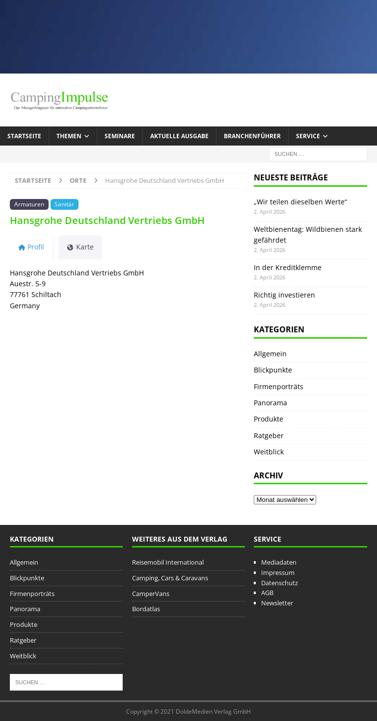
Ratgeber (269, 435)
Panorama (270, 402)
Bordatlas (146, 608)
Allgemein (270, 353)
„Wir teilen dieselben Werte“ (300, 201)
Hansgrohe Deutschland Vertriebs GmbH (107, 220)
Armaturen (29, 204)
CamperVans (150, 593)
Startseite (24, 136)
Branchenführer (252, 136)
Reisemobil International (168, 562)
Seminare (120, 136)
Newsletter (277, 602)
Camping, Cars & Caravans (170, 577)
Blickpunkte (273, 369)
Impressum (278, 572)
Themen (68, 136)
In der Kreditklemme (288, 267)
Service (308, 136)
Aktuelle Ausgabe (179, 136)
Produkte (268, 418)
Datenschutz (279, 582)
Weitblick (269, 451)
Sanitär (64, 204)
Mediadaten (278, 562)
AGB (267, 592)
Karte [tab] (80, 246)
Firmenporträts (278, 386)
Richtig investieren (284, 294)
